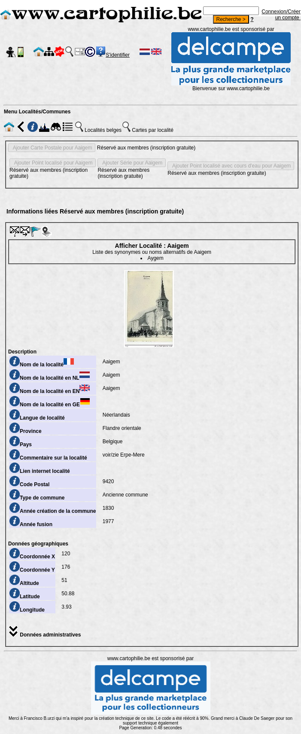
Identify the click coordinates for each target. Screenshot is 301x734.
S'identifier (118, 55)
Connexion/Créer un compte (281, 15)
